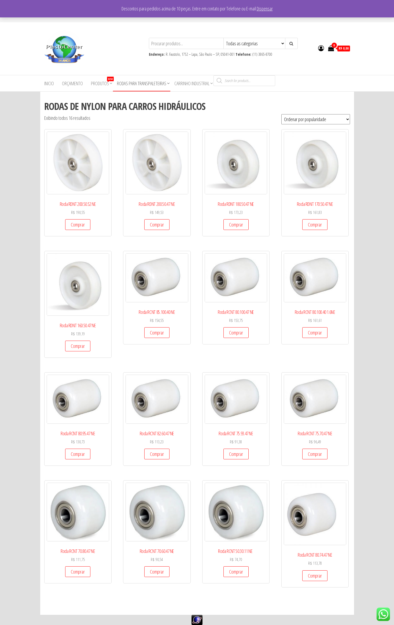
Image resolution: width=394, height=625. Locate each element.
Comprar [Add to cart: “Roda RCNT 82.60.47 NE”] (157, 454)
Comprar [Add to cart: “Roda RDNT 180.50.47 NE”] (236, 224)
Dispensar (265, 8)
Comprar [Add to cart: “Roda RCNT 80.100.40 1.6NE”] (315, 332)
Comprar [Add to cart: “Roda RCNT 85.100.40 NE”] (157, 332)
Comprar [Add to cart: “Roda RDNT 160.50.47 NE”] (78, 346)
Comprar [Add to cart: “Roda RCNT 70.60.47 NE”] (157, 571)
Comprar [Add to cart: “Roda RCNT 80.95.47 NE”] (78, 454)
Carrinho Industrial (191, 83)
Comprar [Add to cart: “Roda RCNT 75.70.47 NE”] (315, 454)
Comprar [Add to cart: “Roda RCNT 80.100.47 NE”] (236, 332)
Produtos (102, 82)
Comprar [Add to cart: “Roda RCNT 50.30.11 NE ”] (236, 571)
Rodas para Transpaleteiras (141, 83)
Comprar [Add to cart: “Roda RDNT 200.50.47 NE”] (157, 224)
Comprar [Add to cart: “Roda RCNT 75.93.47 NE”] (236, 454)
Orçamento (72, 83)
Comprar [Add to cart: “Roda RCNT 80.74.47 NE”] (315, 575)
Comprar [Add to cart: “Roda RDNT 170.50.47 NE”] (315, 224)
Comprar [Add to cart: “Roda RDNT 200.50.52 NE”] (78, 224)
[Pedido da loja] (315, 119)
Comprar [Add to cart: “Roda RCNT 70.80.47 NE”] (78, 571)
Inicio (49, 83)
